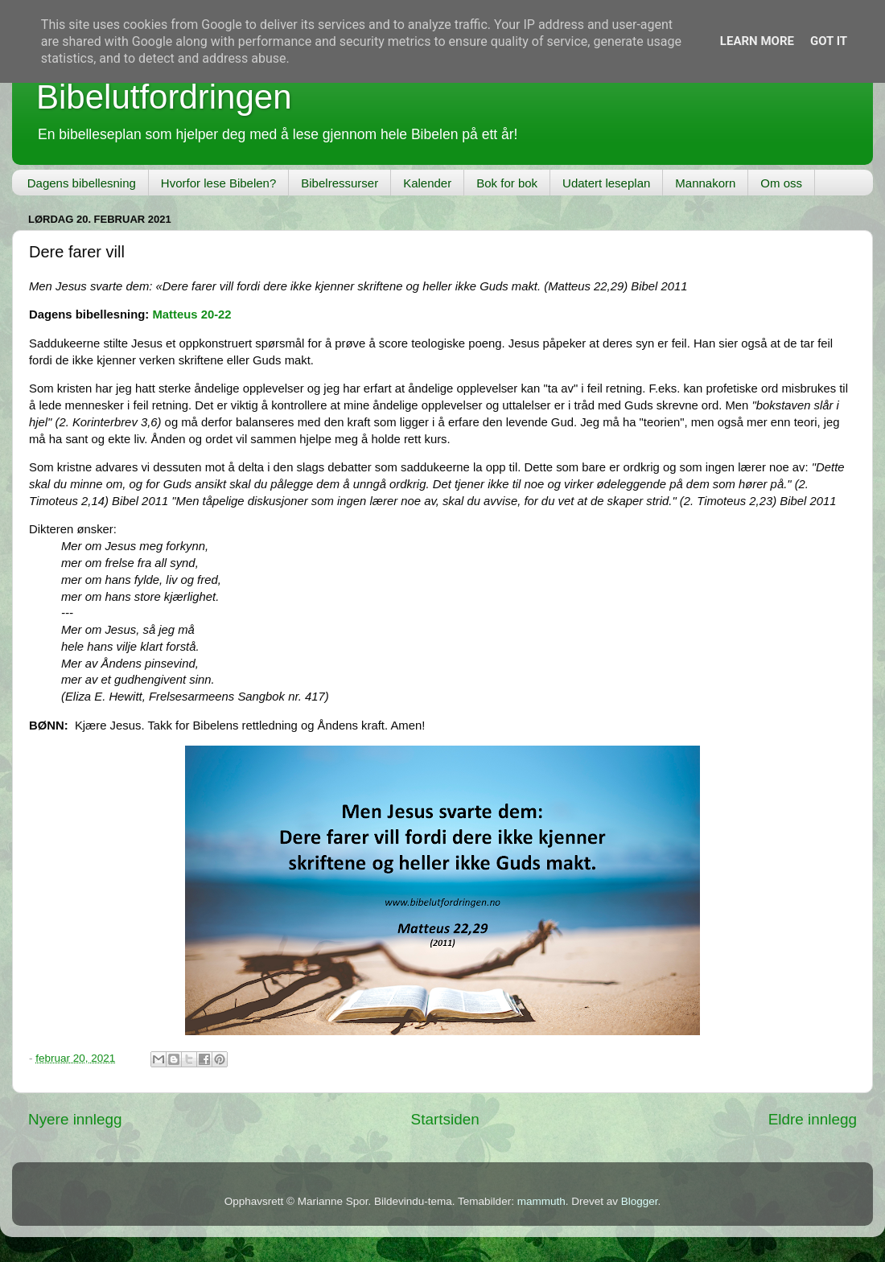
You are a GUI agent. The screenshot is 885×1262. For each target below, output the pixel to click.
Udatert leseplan (606, 183)
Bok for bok (506, 183)
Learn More (757, 41)
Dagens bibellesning (81, 183)
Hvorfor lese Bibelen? (218, 183)
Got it (828, 41)
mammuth (541, 1201)
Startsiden (445, 1119)
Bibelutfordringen (164, 97)
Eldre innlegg (812, 1119)
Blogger (639, 1201)
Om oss (781, 183)
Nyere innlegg (75, 1119)
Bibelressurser (339, 183)
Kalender (427, 183)
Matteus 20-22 (191, 314)
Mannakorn (705, 183)
